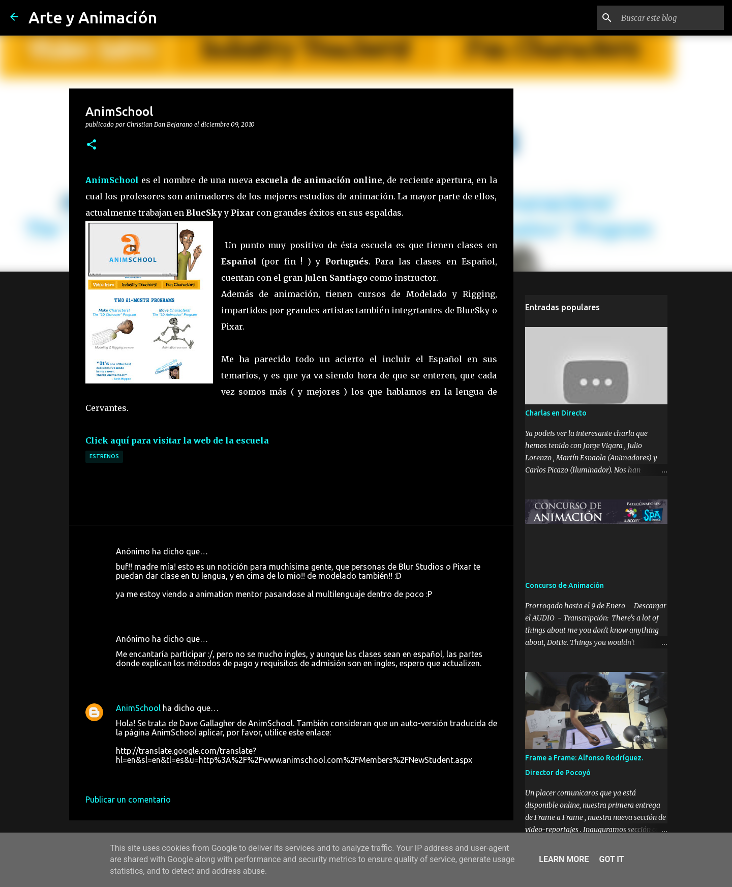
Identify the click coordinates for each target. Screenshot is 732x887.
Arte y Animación (92, 17)
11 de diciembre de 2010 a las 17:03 (181, 678)
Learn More (564, 859)
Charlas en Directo (556, 413)
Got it (611, 859)
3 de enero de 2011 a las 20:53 (171, 775)
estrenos (104, 456)
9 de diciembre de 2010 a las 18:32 (179, 609)
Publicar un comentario (128, 799)
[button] (91, 145)
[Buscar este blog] (670, 18)
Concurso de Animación (564, 585)
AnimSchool (138, 708)
